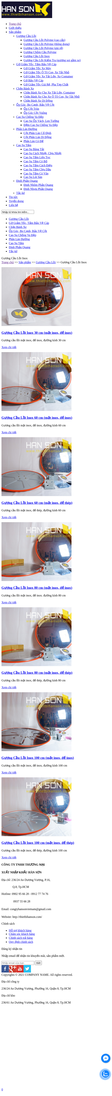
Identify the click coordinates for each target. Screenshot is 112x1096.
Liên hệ (13, 205)
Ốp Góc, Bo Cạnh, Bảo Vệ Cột (35, 104)
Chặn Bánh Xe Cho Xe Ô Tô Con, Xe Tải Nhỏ (52, 96)
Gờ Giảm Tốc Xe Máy (37, 68)
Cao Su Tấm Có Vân (36, 173)
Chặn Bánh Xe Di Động (38, 100)
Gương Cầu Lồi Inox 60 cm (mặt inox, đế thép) (36, 503)
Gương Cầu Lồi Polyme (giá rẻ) (43, 48)
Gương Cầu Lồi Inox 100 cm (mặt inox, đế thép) (37, 843)
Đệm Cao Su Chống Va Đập (41, 124)
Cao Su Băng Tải (34, 149)
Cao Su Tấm (23, 145)
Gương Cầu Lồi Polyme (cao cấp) (44, 40)
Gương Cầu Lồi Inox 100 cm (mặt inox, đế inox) (37, 758)
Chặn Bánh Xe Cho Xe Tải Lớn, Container (49, 92)
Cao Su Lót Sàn (33, 177)
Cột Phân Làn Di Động (38, 137)
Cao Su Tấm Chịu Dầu (37, 169)
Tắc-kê (20, 193)
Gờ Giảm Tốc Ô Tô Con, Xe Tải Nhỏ (46, 72)
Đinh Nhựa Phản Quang (38, 188)
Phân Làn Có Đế (33, 141)
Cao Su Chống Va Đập (30, 116)
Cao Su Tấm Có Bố (35, 161)
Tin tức (13, 197)
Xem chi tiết (8, 347)
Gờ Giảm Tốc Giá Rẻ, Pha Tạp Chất (46, 84)
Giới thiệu (15, 27)
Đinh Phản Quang (27, 180)
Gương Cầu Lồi (26, 36)
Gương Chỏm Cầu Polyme (40, 52)
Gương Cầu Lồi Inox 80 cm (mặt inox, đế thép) (36, 673)
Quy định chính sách (21, 941)
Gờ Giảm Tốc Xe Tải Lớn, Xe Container (48, 76)
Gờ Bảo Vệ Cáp (33, 80)
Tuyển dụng (16, 201)
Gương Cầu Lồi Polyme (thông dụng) (47, 44)
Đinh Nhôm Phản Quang (38, 184)
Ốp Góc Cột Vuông (35, 112)
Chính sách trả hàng (21, 937)
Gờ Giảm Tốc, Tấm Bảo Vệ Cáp (36, 64)
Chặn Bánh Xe (25, 88)
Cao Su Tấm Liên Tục (37, 157)
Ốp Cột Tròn (31, 108)
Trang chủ (15, 23)
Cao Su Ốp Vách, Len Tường (41, 120)
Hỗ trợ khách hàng (20, 930)
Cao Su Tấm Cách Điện (38, 165)
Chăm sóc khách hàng (22, 933)
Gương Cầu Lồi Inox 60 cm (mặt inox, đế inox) (36, 418)
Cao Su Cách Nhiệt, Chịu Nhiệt (42, 153)
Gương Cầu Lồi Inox (37, 56)
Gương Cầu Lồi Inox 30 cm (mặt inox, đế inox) (36, 333)
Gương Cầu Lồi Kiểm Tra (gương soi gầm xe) (52, 60)
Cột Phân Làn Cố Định (37, 133)
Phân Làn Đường (26, 129)
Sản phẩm (15, 31)
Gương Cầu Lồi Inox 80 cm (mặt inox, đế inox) (36, 588)
